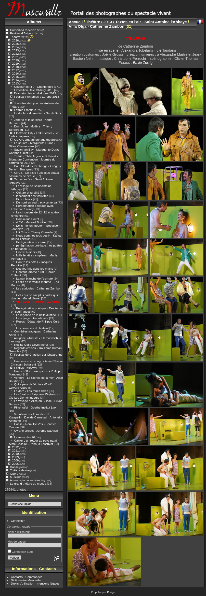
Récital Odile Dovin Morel (31, 344)
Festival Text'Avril (25, 367)
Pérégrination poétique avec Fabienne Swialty (32, 207)
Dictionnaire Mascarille (26, 580)
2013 (15, 83)
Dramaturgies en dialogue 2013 (35, 93)
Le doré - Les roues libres (31, 391)
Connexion (18, 520)
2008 (15, 460)
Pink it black (24, 199)
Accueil (76, 22)
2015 (15, 76)
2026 (15, 40)
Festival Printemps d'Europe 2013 (36, 96)
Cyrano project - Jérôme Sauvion (36, 430)
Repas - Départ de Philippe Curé (37, 321)
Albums (34, 22)
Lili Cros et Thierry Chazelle (34, 232)
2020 (15, 60)
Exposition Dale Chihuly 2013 (33, 90)
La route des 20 (24, 437)
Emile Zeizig (142, 63)
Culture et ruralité (27, 192)
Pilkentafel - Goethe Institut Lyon (35, 407)
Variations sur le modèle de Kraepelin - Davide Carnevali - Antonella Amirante (35, 417)
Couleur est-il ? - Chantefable (33, 86)
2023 (15, 50)
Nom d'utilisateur (19, 531)
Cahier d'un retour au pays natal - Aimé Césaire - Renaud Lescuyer (34, 442)
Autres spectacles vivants (27, 480)
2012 (15, 447)
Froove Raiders (26, 252)
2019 (15, 63)
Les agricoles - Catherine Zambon (38, 288)
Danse (14, 467)
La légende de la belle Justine (36, 314)
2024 (15, 47)
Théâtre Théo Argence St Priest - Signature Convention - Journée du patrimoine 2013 (33, 159)
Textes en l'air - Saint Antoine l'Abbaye (151, 22)
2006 (15, 463)
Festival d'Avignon (22, 33)
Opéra (14, 473)
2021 (15, 57)
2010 (15, 453)
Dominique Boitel (27, 219)
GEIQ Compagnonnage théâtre (35, 139)
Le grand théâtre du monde (28, 483)
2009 (15, 457)
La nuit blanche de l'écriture (34, 278)
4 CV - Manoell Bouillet (31, 222)
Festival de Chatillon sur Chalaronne (38, 354)
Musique (15, 476)
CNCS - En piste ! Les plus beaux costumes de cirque (34, 174)
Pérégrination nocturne (31, 242)
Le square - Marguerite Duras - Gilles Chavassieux (32, 144)
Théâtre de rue (20, 470)
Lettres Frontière (25, 109)
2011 (15, 450)
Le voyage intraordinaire (32, 318)
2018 (15, 66)
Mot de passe (17, 541)
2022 (15, 53)
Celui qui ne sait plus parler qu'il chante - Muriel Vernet (34, 296)
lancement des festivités (32, 195)
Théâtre (15, 36)
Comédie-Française (23, 30)
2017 (15, 70)
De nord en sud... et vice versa (36, 202)
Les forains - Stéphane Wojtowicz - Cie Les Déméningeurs (34, 396)
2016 (15, 73)
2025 (15, 43)
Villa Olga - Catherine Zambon (37, 301)
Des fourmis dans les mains (34, 268)
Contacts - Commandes (27, 576)
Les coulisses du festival (32, 328)
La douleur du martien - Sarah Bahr (37, 113)
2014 (15, 80)
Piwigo (111, 592)
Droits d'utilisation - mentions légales (35, 583)
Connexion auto (20, 551)
